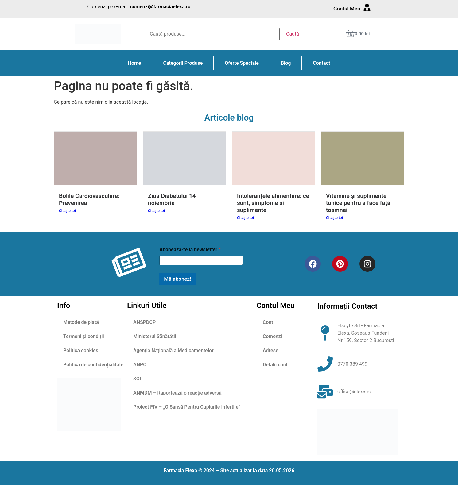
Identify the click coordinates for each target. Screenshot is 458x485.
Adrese (270, 350)
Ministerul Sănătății (154, 336)
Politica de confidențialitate (93, 365)
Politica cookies (80, 350)
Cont (268, 322)
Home (134, 63)
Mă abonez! (177, 279)
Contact (321, 63)
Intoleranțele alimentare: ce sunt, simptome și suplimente (273, 203)
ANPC (139, 365)
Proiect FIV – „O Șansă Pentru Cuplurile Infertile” (186, 407)
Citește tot (67, 211)
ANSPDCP (144, 322)
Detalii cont (275, 365)
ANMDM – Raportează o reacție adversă (177, 393)
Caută (292, 34)
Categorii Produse (183, 63)
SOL (137, 379)
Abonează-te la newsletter (189, 249)
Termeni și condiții (83, 336)
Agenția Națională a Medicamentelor (173, 350)
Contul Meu (346, 9)
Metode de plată (81, 322)
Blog (286, 63)
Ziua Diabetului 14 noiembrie (172, 199)
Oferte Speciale (241, 63)
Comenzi (272, 336)
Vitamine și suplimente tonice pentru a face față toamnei (358, 203)
